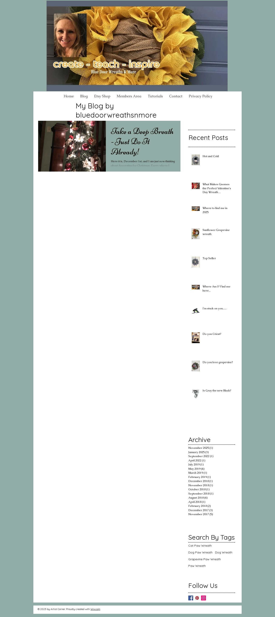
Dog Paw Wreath (200, 552)
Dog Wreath (223, 552)
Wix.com (95, 609)
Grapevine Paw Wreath (204, 559)
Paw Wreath (197, 566)
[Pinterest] (197, 598)
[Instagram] (203, 598)
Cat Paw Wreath (200, 545)
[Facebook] (190, 598)
